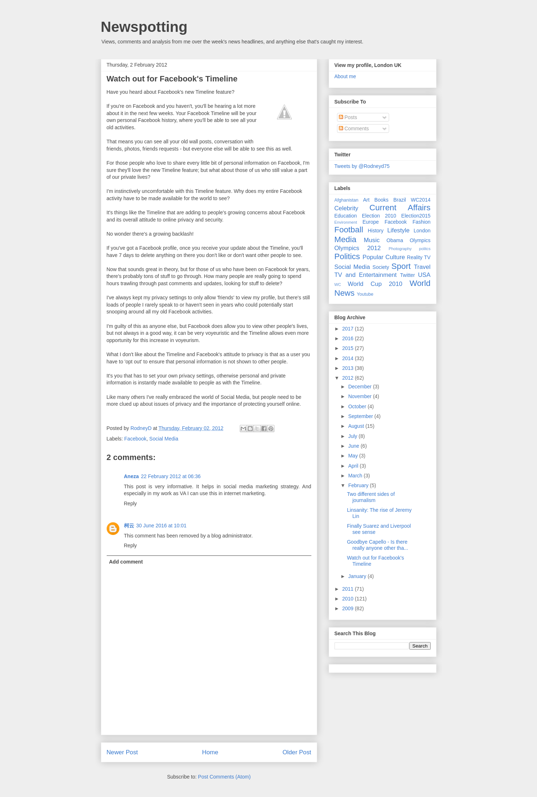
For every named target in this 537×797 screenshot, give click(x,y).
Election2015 (416, 216)
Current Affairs (400, 207)
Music (372, 240)
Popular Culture (383, 257)
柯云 (129, 525)
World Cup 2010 (375, 284)
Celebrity (346, 208)
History (376, 230)
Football (348, 229)
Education (345, 216)
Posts (348, 117)
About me (345, 76)
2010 (348, 599)
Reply (130, 503)
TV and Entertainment (365, 274)
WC (337, 284)
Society (380, 267)
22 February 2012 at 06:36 (171, 476)
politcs (425, 248)
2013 (348, 368)
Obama (395, 240)
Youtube (365, 294)
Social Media (163, 439)
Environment (345, 222)
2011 (348, 589)
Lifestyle (398, 230)
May (353, 456)
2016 (348, 338)
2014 (348, 358)
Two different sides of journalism (371, 497)
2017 (348, 329)
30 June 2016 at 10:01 (161, 525)
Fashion (422, 222)
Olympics (420, 240)
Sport (401, 266)
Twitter (407, 275)
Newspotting (144, 27)
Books (381, 200)
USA (424, 274)
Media (345, 239)
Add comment (126, 562)
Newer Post (122, 752)
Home (210, 752)
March (356, 475)
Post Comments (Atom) (224, 777)
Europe (370, 222)
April (354, 466)
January (358, 576)
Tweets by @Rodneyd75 (362, 166)
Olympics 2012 (357, 248)
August (356, 426)
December (360, 386)
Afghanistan (346, 200)
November (360, 396)
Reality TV (418, 257)
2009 (348, 608)
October (358, 406)
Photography (400, 248)
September (361, 416)
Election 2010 (379, 216)
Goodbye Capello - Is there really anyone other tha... (377, 545)
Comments (354, 128)
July (353, 436)
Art (366, 200)
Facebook (135, 439)
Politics (347, 256)
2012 (348, 378)
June (354, 446)
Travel (422, 266)
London (422, 230)
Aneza (131, 476)
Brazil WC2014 (412, 200)
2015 (348, 348)
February (359, 485)
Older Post (296, 752)
